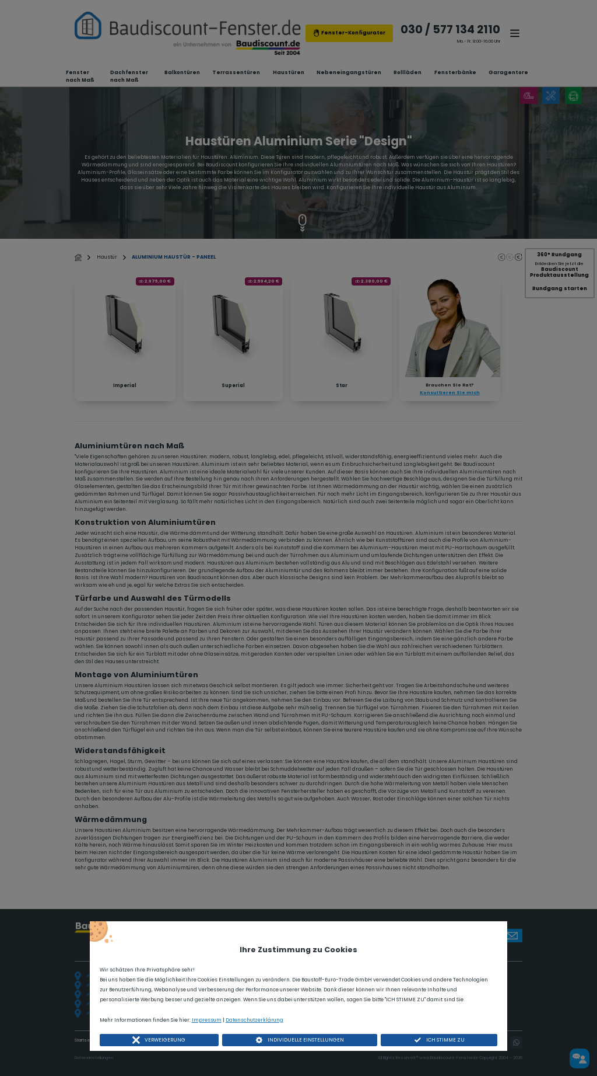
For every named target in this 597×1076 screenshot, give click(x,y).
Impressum (207, 1019)
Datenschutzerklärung (254, 1019)
